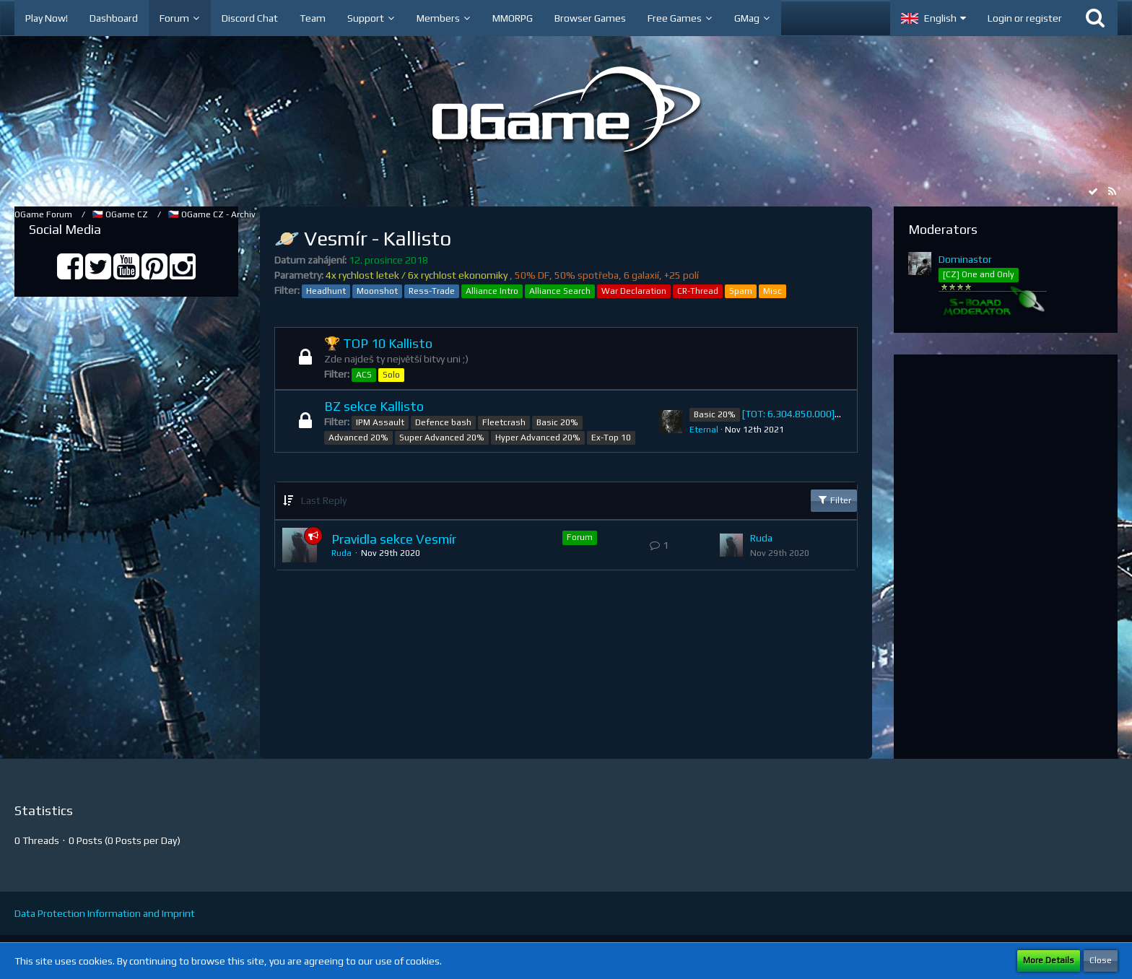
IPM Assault (380, 422)
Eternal (703, 430)
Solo (391, 375)
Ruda (341, 553)
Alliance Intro (492, 291)
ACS (364, 375)
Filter (834, 499)
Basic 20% (557, 422)
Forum (580, 537)
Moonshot (377, 291)
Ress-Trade (432, 291)
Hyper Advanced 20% (537, 437)
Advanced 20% (358, 437)
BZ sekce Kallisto (374, 406)
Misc (772, 291)
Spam (740, 291)
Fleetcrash (504, 422)
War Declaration (633, 291)
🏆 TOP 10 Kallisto (378, 343)
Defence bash (443, 422)
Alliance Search (560, 291)
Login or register (1025, 18)
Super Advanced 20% (441, 437)
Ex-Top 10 (611, 437)
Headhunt (326, 291)
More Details (1048, 960)
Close (1100, 960)
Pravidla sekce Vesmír (393, 539)
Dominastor (965, 259)
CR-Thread (697, 291)
